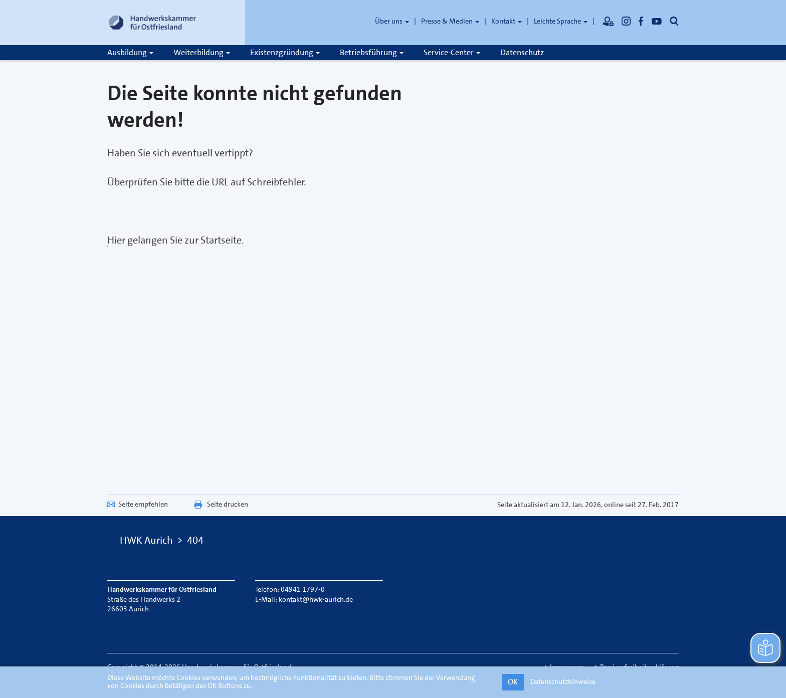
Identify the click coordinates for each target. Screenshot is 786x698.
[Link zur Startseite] (152, 22)
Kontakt (506, 21)
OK (513, 681)
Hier (116, 240)
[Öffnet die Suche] (674, 21)
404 (195, 540)
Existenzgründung (285, 52)
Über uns (392, 21)
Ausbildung (130, 52)
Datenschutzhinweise (563, 681)
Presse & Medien (450, 21)
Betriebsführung (372, 52)
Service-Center (452, 52)
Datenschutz (522, 52)
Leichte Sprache (560, 21)
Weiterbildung (201, 52)
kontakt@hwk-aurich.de (316, 599)
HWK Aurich (146, 540)
